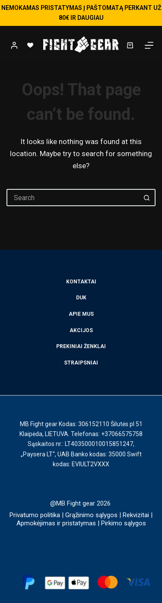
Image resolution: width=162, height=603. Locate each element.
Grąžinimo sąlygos (91, 515)
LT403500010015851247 (99, 443)
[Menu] (149, 45)
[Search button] (147, 197)
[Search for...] (72, 197)
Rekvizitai (136, 515)
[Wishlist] (30, 45)
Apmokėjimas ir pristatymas (56, 523)
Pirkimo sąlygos (123, 523)
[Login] (14, 45)
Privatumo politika (35, 515)
